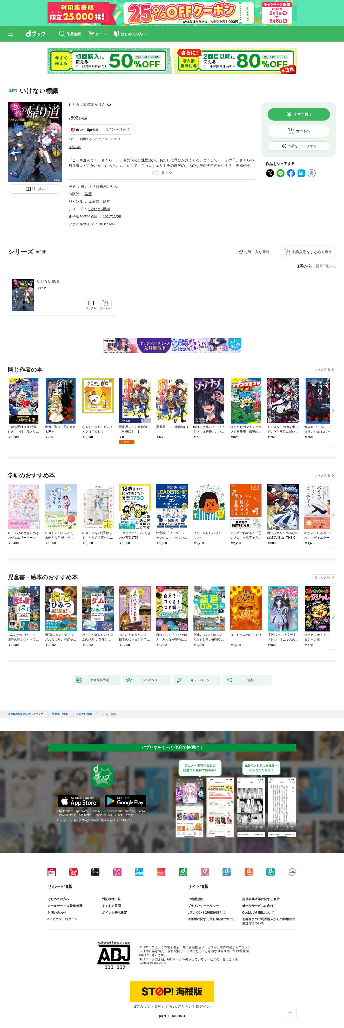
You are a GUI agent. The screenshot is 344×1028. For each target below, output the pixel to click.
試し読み (38, 189)
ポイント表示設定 (114, 912)
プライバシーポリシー (203, 906)
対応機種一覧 (111, 899)
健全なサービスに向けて (259, 906)
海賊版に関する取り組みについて (211, 919)
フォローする (109, 104)
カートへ (302, 131)
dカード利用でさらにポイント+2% (93, 139)
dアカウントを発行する (153, 1006)
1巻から (304, 266)
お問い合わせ (57, 912)
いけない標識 (48, 281)
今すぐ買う (303, 114)
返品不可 (75, 147)
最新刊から (325, 266)
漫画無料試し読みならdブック (25, 714)
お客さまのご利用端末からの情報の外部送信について (268, 921)
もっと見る (322, 369)
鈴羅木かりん (94, 104)
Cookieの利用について (258, 912)
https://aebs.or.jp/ (154, 963)
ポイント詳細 (115, 129)
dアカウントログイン (62, 919)
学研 (88, 194)
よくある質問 (111, 906)
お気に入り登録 (256, 252)
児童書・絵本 (99, 201)
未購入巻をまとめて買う (312, 252)
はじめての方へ (58, 899)
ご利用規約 (195, 899)
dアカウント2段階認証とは (207, 912)
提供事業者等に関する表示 (261, 899)
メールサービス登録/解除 (65, 906)
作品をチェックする (302, 146)
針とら (74, 104)
